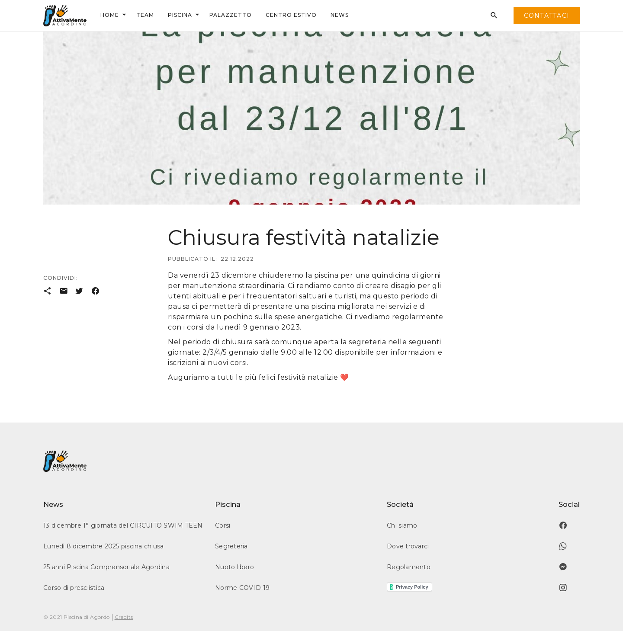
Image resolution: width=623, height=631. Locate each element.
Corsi (222, 525)
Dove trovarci (408, 546)
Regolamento (408, 567)
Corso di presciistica (73, 588)
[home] (65, 15)
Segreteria (231, 546)
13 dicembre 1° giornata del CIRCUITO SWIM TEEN (123, 525)
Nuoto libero (234, 567)
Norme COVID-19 (242, 588)
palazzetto (230, 15)
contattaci (547, 15)
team (145, 15)
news (340, 15)
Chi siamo (402, 525)
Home (109, 15)
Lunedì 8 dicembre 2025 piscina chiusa (103, 546)
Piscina (180, 15)
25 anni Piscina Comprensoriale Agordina (106, 567)
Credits (124, 617)
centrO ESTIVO (291, 15)
